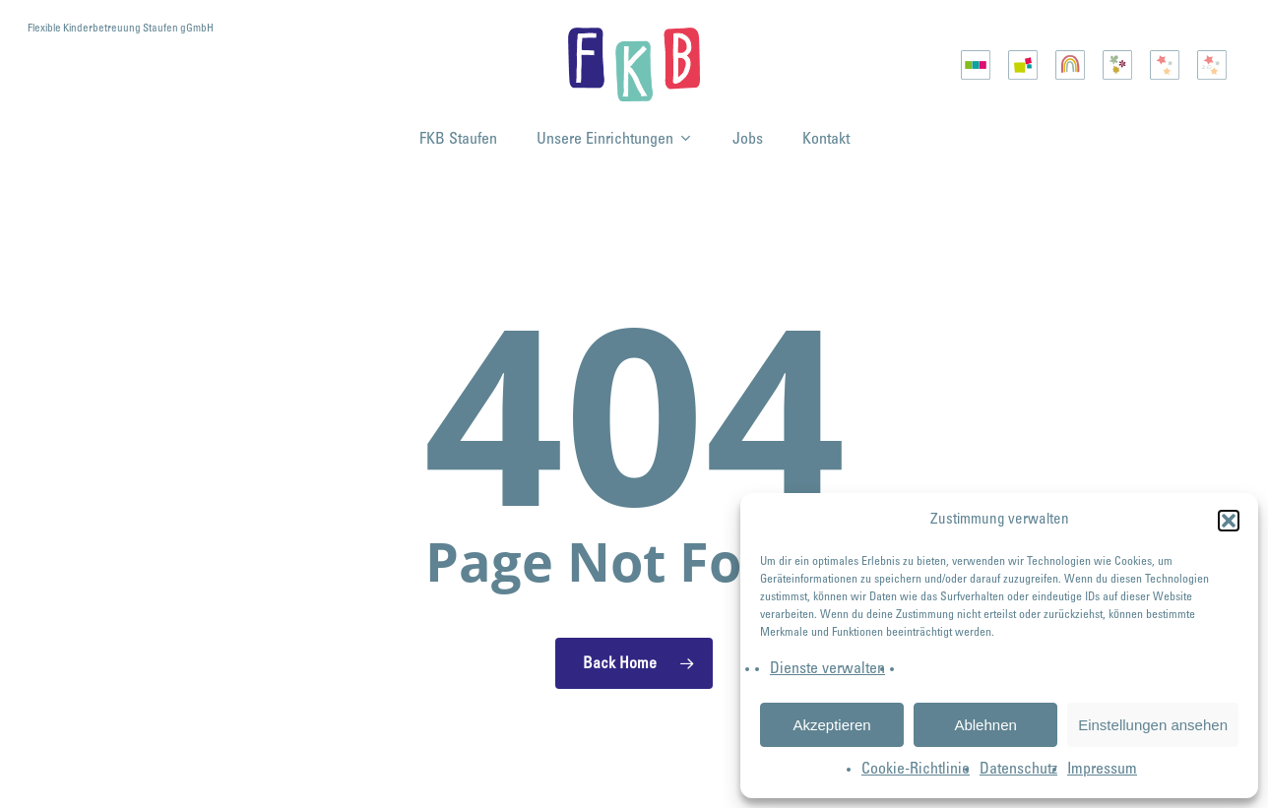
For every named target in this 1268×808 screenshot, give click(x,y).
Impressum (1102, 769)
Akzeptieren (831, 724)
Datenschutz (1018, 769)
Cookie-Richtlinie (915, 769)
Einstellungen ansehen (1153, 724)
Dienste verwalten (827, 669)
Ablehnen (985, 724)
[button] (1228, 520)
